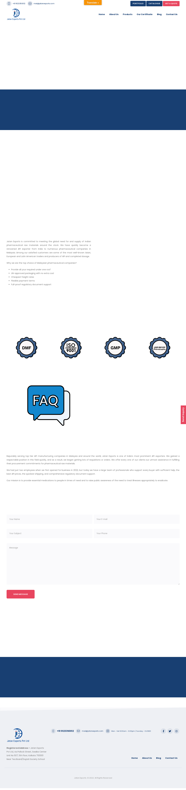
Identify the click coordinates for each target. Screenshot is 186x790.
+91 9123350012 (19, 3)
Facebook (163, 733)
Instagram (176, 733)
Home (102, 14)
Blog (159, 14)
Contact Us (171, 14)
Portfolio (138, 3)
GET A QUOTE (171, 3)
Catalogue (154, 3)
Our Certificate (145, 14)
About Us (113, 14)
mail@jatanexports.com (44, 3)
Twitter (170, 733)
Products (127, 14)
